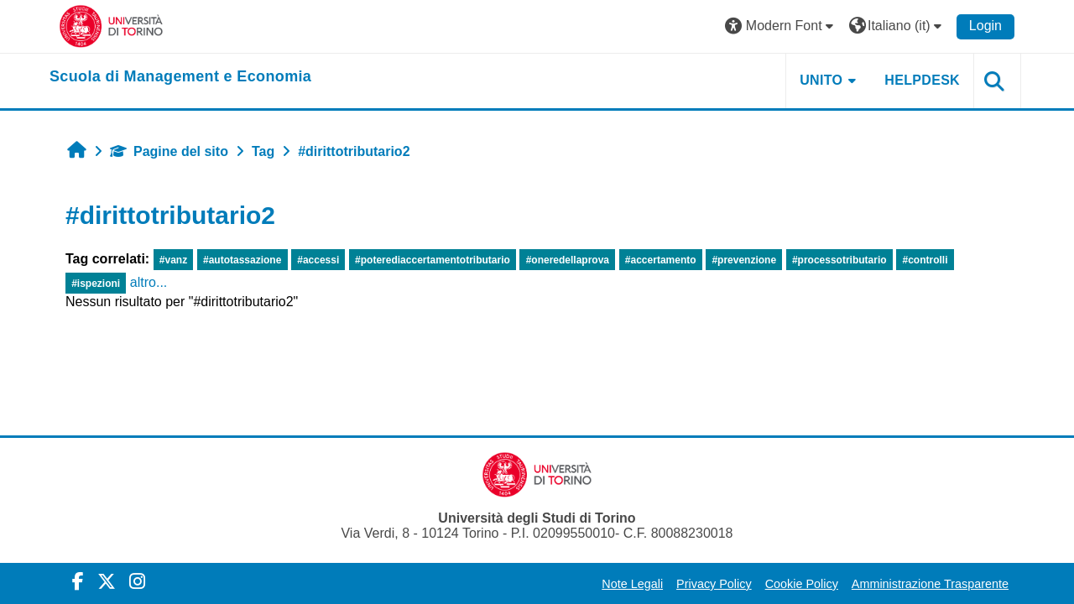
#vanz (173, 260)
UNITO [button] (821, 80)
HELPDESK (922, 80)
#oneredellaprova (567, 260)
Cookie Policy (801, 584)
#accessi (318, 260)
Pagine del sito (169, 151)
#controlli (924, 260)
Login (985, 25)
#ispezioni (95, 283)
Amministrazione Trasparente (930, 584)
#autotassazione (242, 260)
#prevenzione (744, 260)
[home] (180, 77)
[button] (781, 26)
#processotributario (839, 260)
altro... (148, 282)
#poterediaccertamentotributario (432, 260)
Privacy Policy (714, 584)
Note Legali (632, 584)
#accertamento (660, 260)
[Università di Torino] (111, 25)
